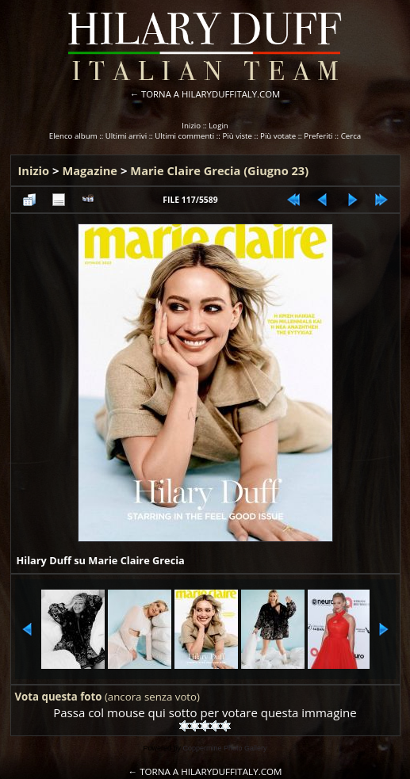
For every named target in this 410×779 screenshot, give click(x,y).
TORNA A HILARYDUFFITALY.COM (210, 94)
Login (218, 125)
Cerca (351, 136)
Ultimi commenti (184, 136)
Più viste (237, 136)
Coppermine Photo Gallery (224, 748)
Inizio (191, 125)
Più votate (278, 136)
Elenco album (73, 136)
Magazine (89, 170)
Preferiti (318, 136)
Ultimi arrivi (126, 136)
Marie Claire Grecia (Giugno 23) (219, 170)
